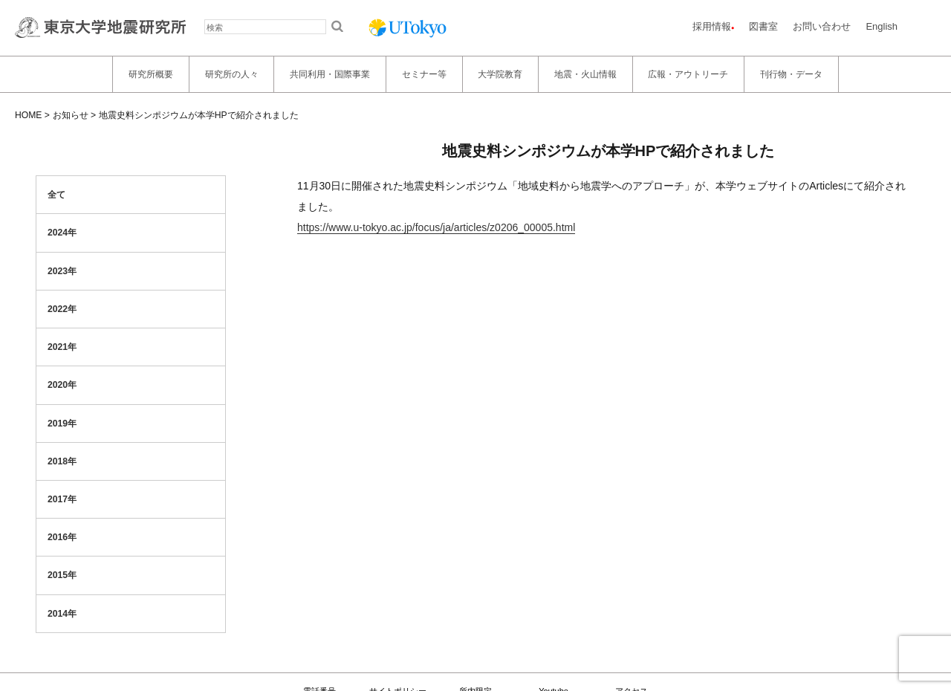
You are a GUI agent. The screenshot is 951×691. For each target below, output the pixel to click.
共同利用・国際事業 (330, 74)
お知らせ (70, 115)
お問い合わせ (822, 26)
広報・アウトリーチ (688, 74)
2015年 (62, 575)
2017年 (62, 499)
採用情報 (711, 26)
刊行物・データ (791, 74)
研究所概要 (151, 74)
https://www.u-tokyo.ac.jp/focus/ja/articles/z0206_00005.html (436, 227)
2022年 (62, 309)
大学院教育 (500, 74)
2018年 (62, 461)
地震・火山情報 (585, 74)
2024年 (62, 232)
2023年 (62, 271)
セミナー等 (424, 74)
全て (56, 194)
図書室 (763, 26)
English (882, 26)
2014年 (62, 614)
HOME (28, 115)
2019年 (62, 423)
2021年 (62, 347)
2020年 (62, 385)
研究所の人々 (232, 74)
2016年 (62, 537)
